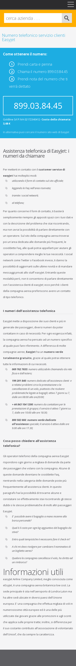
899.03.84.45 (38, 105)
